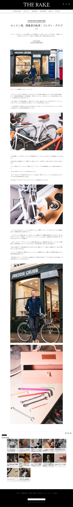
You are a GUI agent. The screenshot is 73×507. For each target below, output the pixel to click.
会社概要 (30, 493)
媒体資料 (34, 493)
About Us (18, 493)
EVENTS (57, 11)
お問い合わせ (39, 493)
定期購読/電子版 (24, 493)
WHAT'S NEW (17, 11)
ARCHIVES (34, 11)
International (55, 493)
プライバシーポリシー (47, 493)
